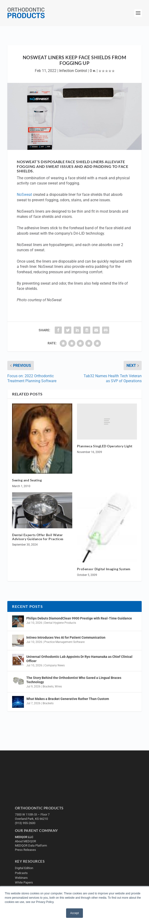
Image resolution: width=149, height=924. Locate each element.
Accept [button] (74, 913)
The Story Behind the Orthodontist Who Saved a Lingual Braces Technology (73, 680)
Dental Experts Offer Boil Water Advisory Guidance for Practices (37, 537)
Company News (54, 665)
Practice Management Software (64, 642)
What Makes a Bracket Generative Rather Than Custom (67, 699)
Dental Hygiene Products (60, 622)
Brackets (48, 686)
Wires (58, 686)
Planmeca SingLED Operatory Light (104, 446)
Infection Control (73, 70)
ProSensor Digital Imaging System (104, 569)
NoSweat (24, 194)
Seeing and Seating (27, 480)
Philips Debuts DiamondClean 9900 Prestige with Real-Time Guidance (79, 618)
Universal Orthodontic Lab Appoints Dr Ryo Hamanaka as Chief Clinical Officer (79, 659)
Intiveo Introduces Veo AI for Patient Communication (65, 637)
